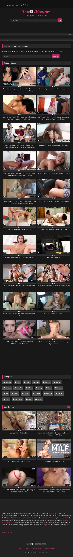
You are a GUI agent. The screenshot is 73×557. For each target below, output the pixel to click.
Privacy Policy (50, 548)
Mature (60, 393)
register (46, 525)
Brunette (19, 388)
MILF (7, 399)
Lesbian (26, 393)
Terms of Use (37, 548)
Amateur (8, 382)
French (59, 388)
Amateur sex (52, 518)
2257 (20, 548)
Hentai (16, 393)
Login (21, 5)
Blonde (58, 382)
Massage (49, 393)
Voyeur (39, 399)
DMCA (27, 548)
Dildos (30, 388)
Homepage (5, 40)
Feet (49, 388)
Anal (18, 382)
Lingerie (37, 393)
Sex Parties (18, 399)
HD (7, 393)
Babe (37, 382)
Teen (29, 399)
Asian (27, 382)
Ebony (40, 388)
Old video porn (7, 532)
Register (27, 5)
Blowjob (8, 388)
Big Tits (47, 382)
